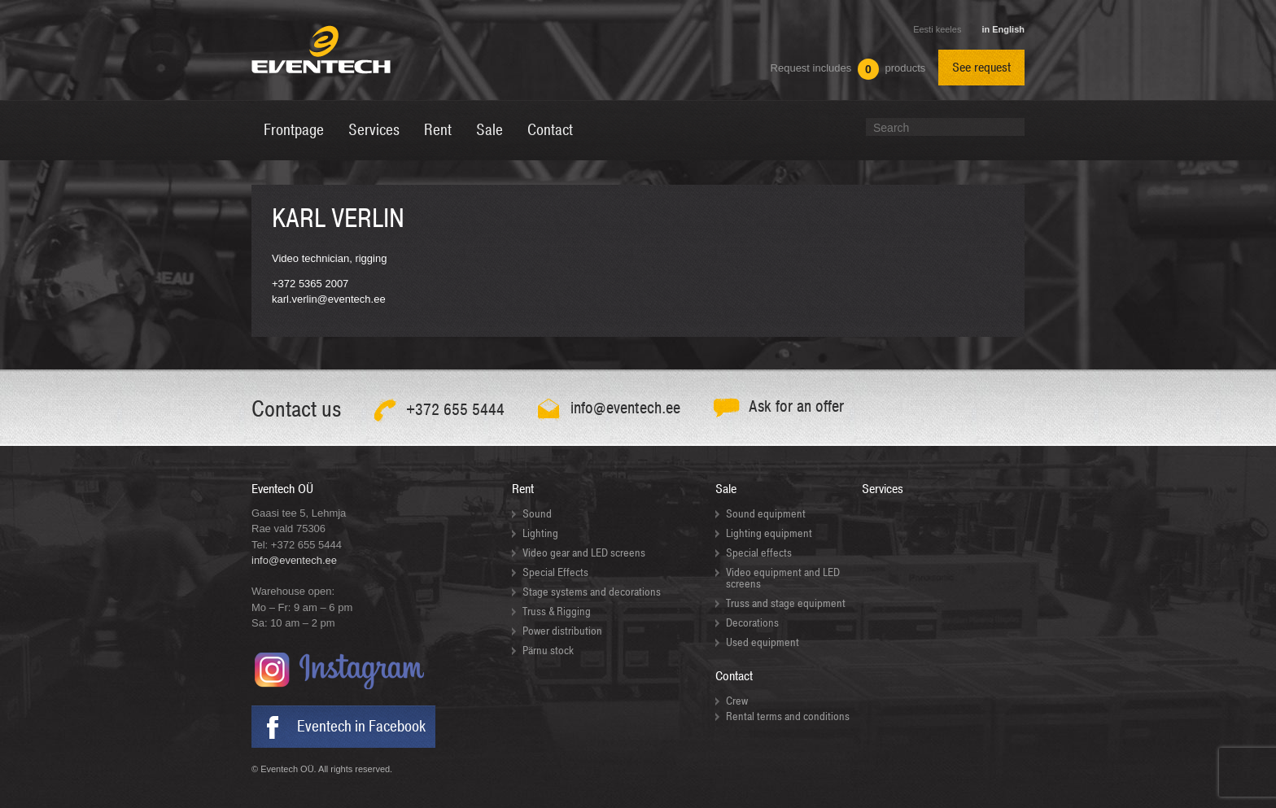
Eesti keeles (937, 29)
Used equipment (762, 642)
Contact (734, 676)
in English (1003, 29)
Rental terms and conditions (788, 716)
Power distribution (562, 631)
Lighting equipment (769, 533)
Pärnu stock (548, 650)
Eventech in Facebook (361, 726)
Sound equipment (766, 514)
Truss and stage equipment (786, 603)
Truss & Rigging (556, 611)
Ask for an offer (796, 406)
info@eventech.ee (294, 560)
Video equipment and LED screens (783, 578)
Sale (725, 489)
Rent (523, 489)
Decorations (752, 623)
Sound (537, 514)
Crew (737, 701)
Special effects (759, 553)
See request (981, 67)
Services (882, 489)
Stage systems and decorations (591, 592)
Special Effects (555, 572)
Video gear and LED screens (583, 553)
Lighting (540, 533)
